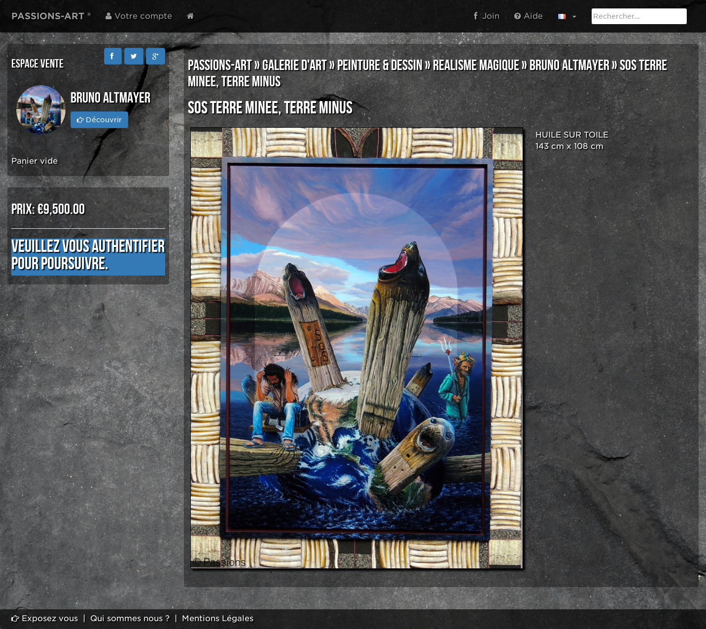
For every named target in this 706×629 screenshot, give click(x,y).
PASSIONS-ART (220, 65)
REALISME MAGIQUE (476, 65)
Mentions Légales (217, 618)
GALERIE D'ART (294, 65)
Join (486, 16)
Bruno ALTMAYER (569, 65)
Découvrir (99, 120)
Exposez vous (44, 618)
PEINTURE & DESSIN (380, 65)
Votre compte (139, 16)
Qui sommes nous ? (130, 618)
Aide (528, 16)
